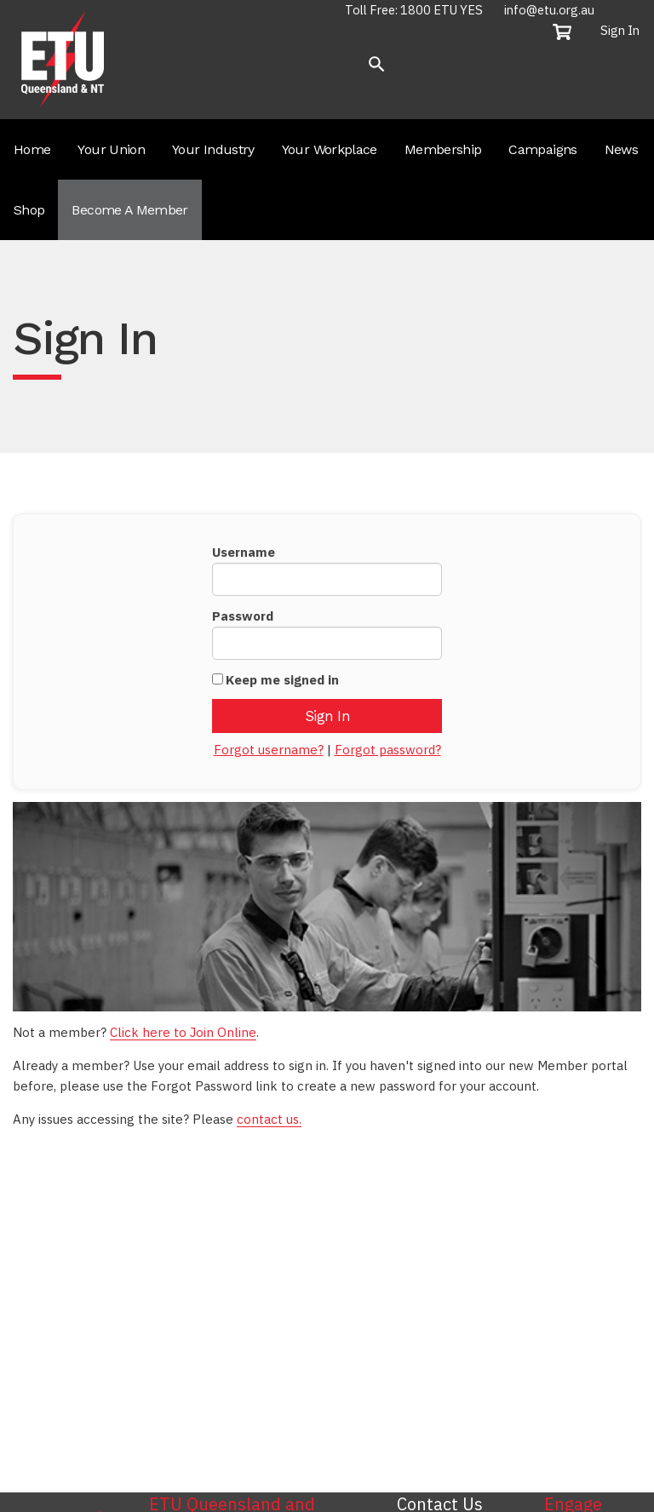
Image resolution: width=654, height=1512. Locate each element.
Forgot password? (388, 750)
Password (242, 616)
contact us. (269, 1119)
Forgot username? (269, 750)
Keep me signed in (282, 680)
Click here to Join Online (183, 1032)
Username (243, 552)
